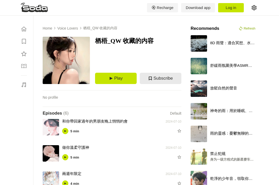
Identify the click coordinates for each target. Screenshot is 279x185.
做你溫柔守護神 (75, 147)
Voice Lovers (67, 28)
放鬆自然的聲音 (223, 88)
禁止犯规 (218, 153)
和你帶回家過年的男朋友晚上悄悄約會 (95, 121)
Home (47, 28)
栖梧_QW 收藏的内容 (100, 28)
